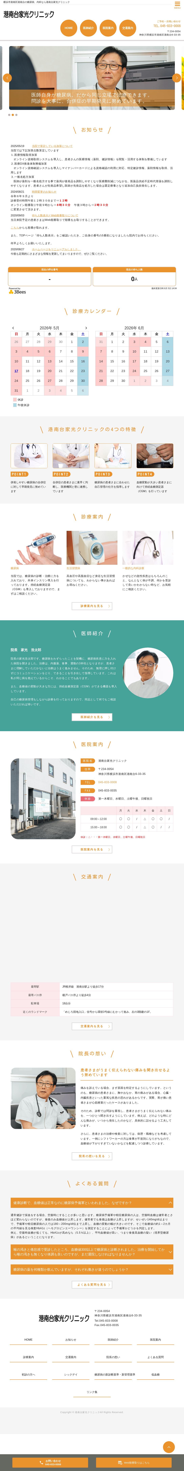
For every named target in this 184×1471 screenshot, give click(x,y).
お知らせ (70, 1376)
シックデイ (71, 1411)
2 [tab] (13, 115)
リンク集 (92, 1428)
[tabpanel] (92, 78)
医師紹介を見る (92, 728)
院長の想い (113, 1394)
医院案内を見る (92, 866)
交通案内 (127, 28)
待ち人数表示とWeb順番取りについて (55, 215)
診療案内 (28, 1394)
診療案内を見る (92, 611)
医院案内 (108, 28)
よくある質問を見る (92, 1320)
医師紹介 (88, 28)
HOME (69, 28)
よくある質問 (155, 1394)
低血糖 (155, 1411)
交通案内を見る (92, 1049)
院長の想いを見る (92, 1185)
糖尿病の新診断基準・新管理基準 (113, 1411)
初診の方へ (28, 1411)
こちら (15, 227)
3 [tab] (16, 115)
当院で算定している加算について (52, 146)
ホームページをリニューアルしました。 (56, 249)
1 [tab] (9, 115)
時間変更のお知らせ (44, 191)
